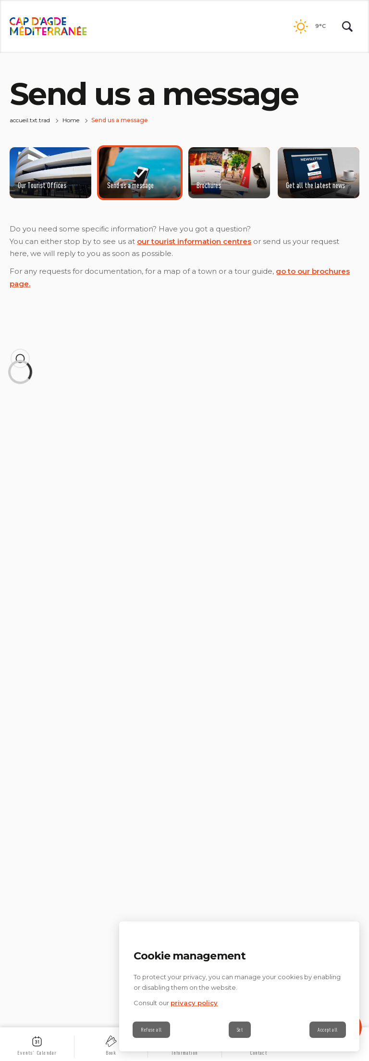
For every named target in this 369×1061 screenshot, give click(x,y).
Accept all (328, 1029)
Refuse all (151, 1029)
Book (111, 1052)
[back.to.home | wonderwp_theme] (48, 26)
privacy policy (194, 1003)
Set (240, 1029)
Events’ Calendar (36, 1052)
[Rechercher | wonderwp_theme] (347, 26)
